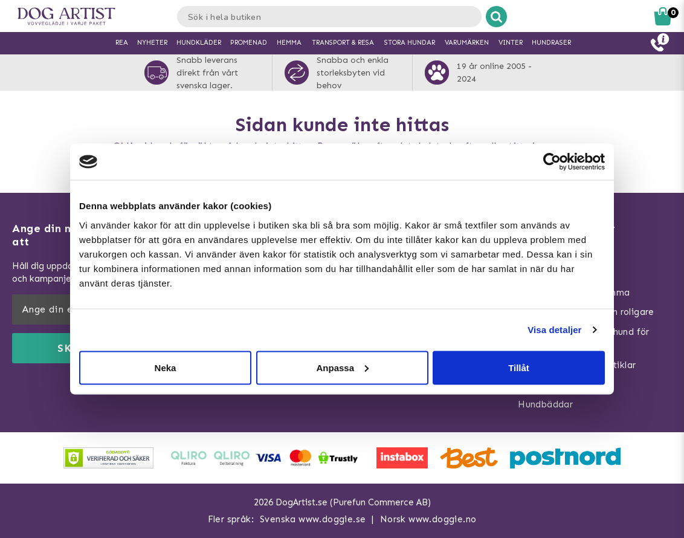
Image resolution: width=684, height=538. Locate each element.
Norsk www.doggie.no (428, 519)
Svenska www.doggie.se (313, 519)
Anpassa (342, 367)
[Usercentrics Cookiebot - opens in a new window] (552, 162)
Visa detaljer (554, 330)
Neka (165, 367)
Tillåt (518, 367)
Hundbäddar (545, 404)
